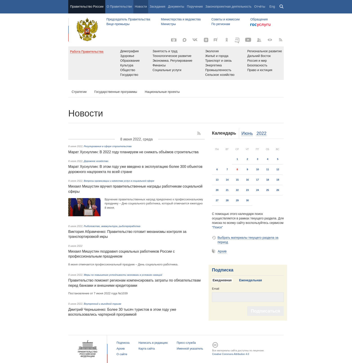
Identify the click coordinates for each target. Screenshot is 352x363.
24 (257, 190)
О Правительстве (119, 6)
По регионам (220, 24)
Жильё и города (216, 56)
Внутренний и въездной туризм (102, 303)
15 (237, 179)
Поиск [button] (281, 6)
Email (215, 288)
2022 (261, 133)
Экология (212, 51)
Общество (127, 70)
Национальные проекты (162, 92)
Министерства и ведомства (181, 19)
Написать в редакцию (153, 342)
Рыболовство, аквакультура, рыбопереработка (112, 226)
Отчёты (259, 6)
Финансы (159, 65)
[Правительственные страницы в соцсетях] (259, 40)
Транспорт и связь (218, 60)
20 (217, 190)
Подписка (222, 269)
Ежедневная (222, 280)
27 (217, 200)
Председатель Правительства (128, 19)
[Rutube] (216, 39)
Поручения (195, 6)
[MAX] (184, 40)
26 (277, 190)
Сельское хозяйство (219, 75)
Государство (129, 75)
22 (237, 190)
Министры (168, 24)
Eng (272, 6)
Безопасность (257, 65)
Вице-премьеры (118, 24)
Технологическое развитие (171, 56)
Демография (129, 51)
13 (217, 179)
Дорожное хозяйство (96, 161)
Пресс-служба (186, 342)
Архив (222, 251)
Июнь (247, 133)
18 (267, 179)
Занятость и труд (164, 51)
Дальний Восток (259, 56)
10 (257, 169)
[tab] (224, 280)
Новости (141, 6)
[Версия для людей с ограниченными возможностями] (269, 40)
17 (257, 179)
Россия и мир (257, 60)
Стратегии (79, 92)
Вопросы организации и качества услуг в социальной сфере (119, 180)
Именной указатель (190, 348)
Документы (176, 6)
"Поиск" (217, 227)
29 (237, 200)
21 (227, 190)
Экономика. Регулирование (172, 60)
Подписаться (265, 310)
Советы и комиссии (225, 19)
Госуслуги (260, 25)
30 (247, 200)
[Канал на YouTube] (248, 40)
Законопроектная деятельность (228, 6)
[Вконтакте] (195, 40)
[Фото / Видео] (173, 40)
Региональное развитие (264, 51)
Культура (126, 65)
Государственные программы (115, 92)
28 (227, 200)
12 (277, 169)
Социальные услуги (166, 70)
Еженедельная (250, 280)
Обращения (259, 19)
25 (267, 190)
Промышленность (218, 70)
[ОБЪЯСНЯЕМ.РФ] (237, 40)
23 (247, 190)
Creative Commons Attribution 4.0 (230, 354)
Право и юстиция (259, 70)
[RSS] (280, 40)
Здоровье (127, 56)
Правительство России (86, 6)
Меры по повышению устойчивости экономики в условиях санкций (123, 274)
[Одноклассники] (226, 40)
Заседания (157, 6)
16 (247, 179)
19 (277, 179)
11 (267, 169)
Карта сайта (147, 348)
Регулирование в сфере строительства (108, 146)
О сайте (122, 354)
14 (227, 179)
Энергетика (213, 65)
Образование (130, 60)
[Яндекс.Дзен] (206, 40)
